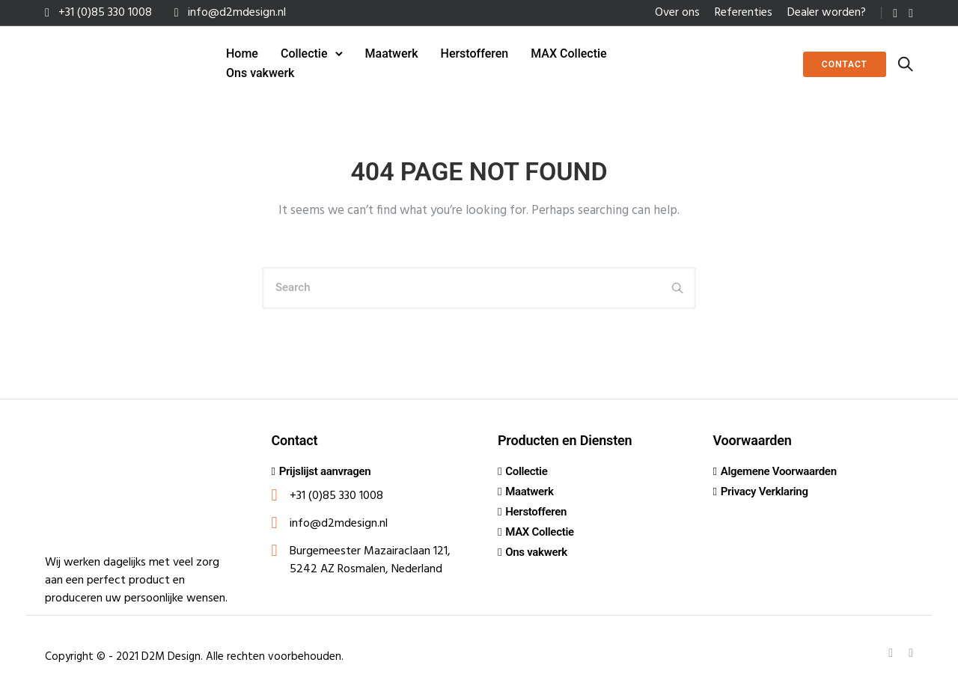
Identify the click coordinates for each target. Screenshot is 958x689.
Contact (844, 64)
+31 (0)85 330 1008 (105, 12)
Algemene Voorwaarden (779, 471)
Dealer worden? (826, 12)
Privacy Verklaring (764, 491)
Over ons (677, 12)
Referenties (743, 12)
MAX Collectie (568, 53)
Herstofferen (475, 53)
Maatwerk (391, 53)
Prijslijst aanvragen (325, 471)
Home (242, 53)
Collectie (304, 53)
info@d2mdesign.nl (237, 12)
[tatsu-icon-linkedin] (895, 13)
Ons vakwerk (260, 73)
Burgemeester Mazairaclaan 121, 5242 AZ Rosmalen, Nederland (370, 560)
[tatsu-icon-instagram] (911, 13)
